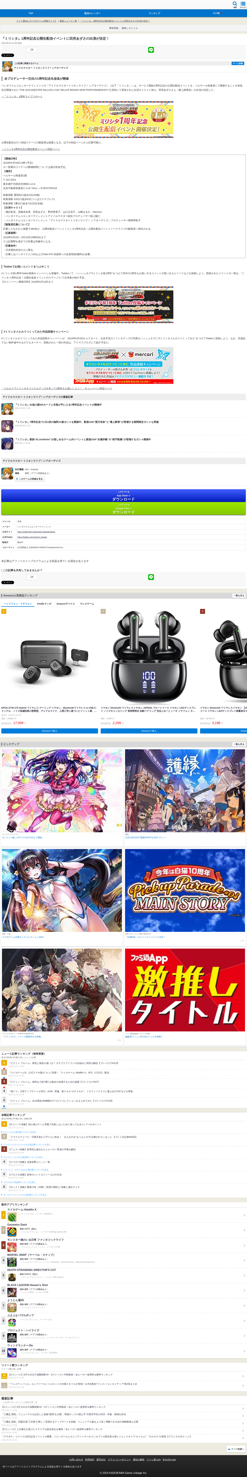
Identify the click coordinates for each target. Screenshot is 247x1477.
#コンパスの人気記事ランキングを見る (19, 1132)
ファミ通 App (12, 5)
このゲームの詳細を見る (31, 479)
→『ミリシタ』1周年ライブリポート (21, 96)
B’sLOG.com (169, 1459)
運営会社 (101, 1459)
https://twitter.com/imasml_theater (32, 537)
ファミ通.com (153, 1459)
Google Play (123, 508)
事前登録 (113, 28)
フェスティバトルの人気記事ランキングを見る (23, 1157)
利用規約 (89, 1459)
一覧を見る (239, 595)
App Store (123, 496)
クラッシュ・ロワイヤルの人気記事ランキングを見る (25, 1170)
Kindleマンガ (44, 603)
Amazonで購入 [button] (49, 731)
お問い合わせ (76, 1459)
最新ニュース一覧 (68, 21)
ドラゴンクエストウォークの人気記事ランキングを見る (26, 1145)
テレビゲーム (87, 603)
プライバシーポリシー (119, 1459)
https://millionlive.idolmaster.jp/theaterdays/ (36, 532)
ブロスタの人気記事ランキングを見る (19, 1182)
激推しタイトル (130, 28)
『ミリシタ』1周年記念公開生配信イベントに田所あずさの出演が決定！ (115, 21)
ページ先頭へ (237, 1449)
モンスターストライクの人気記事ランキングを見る (24, 1195)
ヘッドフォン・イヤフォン (18, 603)
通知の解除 (138, 1459)
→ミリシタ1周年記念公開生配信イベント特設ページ (30, 149)
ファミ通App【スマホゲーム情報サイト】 (36, 21)
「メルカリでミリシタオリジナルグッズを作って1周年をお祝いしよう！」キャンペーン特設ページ (56, 388)
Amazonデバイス (66, 603)
